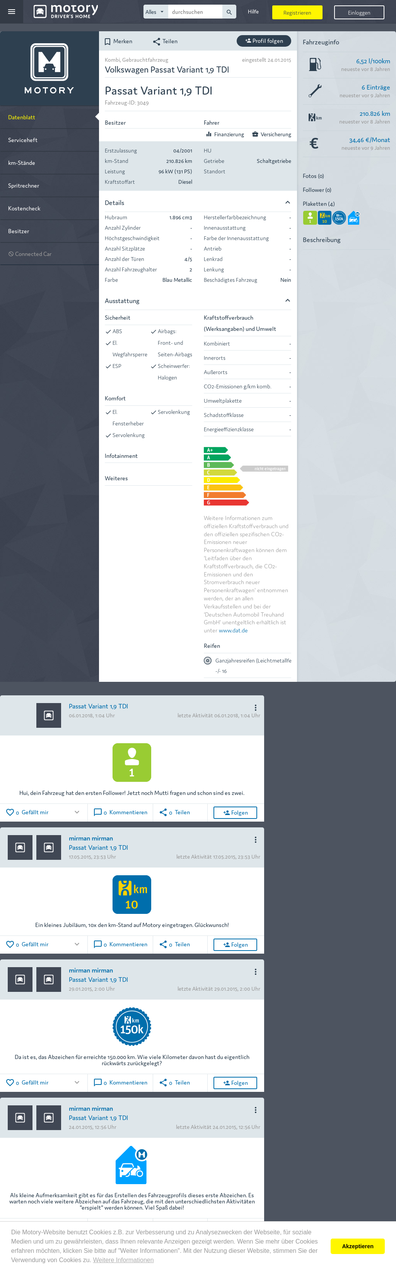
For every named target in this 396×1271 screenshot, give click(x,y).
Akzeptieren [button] (358, 1246)
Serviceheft (23, 139)
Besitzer (18, 230)
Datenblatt (21, 116)
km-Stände (21, 162)
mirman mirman (91, 838)
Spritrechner (23, 185)
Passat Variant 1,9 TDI (98, 706)
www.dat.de (233, 630)
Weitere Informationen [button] (123, 1260)
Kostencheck (24, 208)
